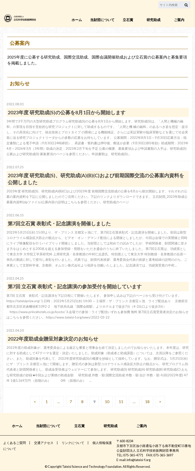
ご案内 (179, 20)
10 (107, 401)
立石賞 (128, 20)
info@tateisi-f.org (139, 460)
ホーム (77, 20)
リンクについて (73, 443)
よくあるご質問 (14, 443)
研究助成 (153, 20)
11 (121, 401)
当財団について (102, 20)
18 (147, 401)
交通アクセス (43, 443)
